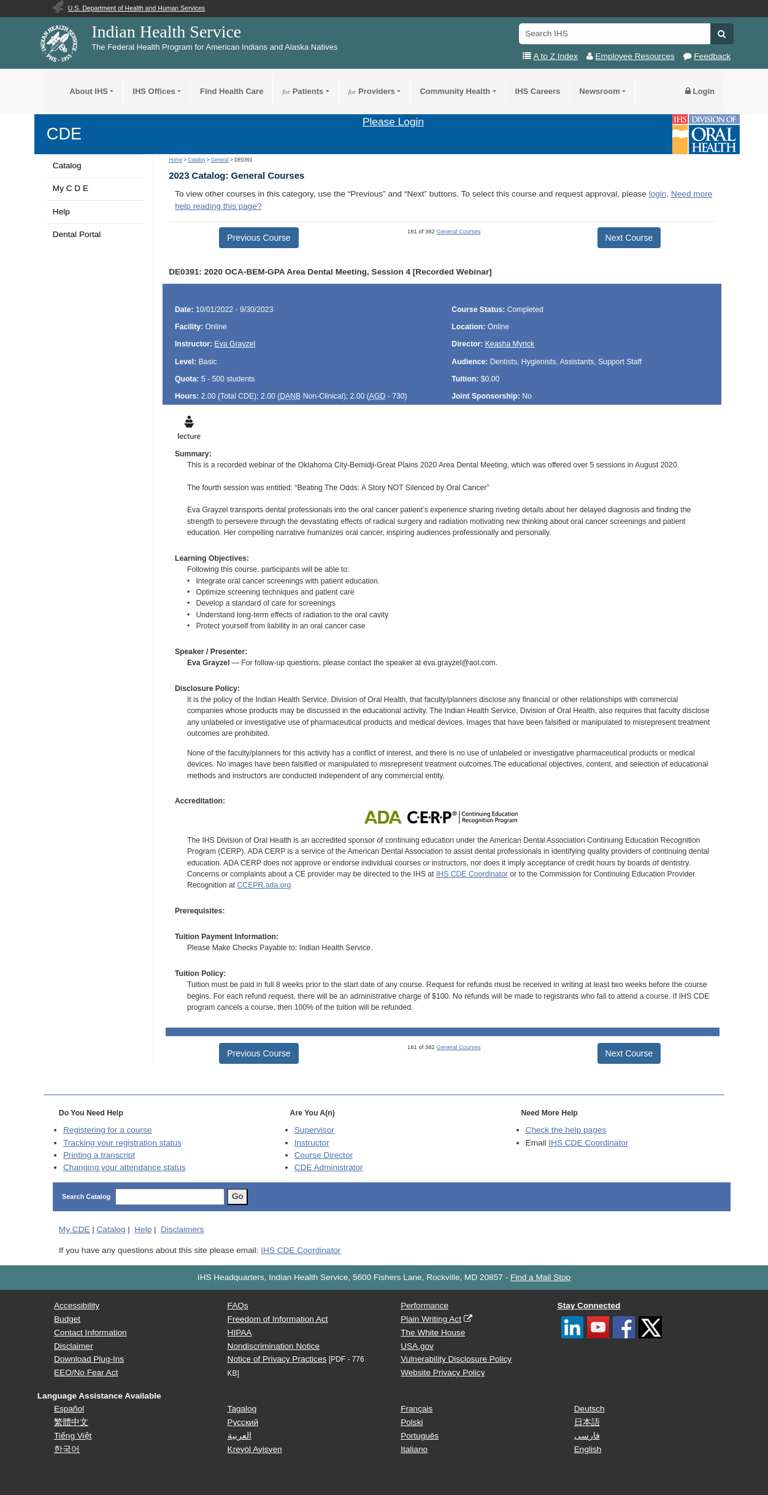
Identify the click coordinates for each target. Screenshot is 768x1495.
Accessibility (76, 1305)
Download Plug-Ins (89, 1359)
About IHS (88, 91)
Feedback (712, 56)
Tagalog (242, 1408)
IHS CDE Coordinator (472, 874)
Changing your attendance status (124, 1167)
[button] (721, 34)
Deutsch (589, 1408)
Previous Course (259, 238)
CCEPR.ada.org (264, 885)
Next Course (629, 238)
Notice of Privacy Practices (277, 1359)
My (74, 1229)
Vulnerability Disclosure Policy (456, 1359)
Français (416, 1408)
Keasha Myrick (509, 344)
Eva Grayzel (235, 344)
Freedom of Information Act (278, 1319)
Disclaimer (73, 1346)
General (220, 160)
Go (237, 1196)
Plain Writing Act (431, 1319)
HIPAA (240, 1332)
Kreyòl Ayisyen (255, 1449)
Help (61, 211)
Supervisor (314, 1129)
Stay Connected (589, 1305)
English (588, 1449)
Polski (412, 1422)
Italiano (414, 1449)
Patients (302, 91)
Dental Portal (77, 234)
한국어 (67, 1449)
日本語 (587, 1422)
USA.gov (417, 1346)
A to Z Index (555, 56)
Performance (424, 1305)
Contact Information (90, 1332)
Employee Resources (635, 56)
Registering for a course (107, 1129)
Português (420, 1435)
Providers (371, 91)
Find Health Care (231, 91)
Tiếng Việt (72, 1435)
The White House (433, 1332)
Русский (243, 1422)
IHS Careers (538, 91)
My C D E (70, 188)
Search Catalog (86, 1196)
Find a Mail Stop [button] (540, 1277)
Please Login (393, 121)
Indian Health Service (166, 31)
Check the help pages (566, 1129)
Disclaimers (182, 1229)
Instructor (311, 1142)
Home (175, 160)
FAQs (238, 1305)
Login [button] (700, 91)
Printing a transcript (99, 1155)
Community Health (455, 91)
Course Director (323, 1155)
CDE (64, 133)
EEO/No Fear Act (86, 1372)
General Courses (459, 231)
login (658, 193)
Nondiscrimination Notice (274, 1346)
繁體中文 (71, 1422)
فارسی (587, 1435)
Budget (67, 1319)
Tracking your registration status (122, 1142)
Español (69, 1408)
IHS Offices (153, 91)
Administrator (328, 1167)
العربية (240, 1435)
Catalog (67, 165)
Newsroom (599, 91)
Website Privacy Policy (443, 1372)
